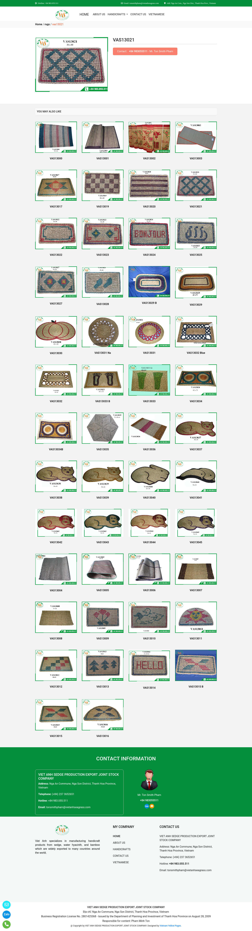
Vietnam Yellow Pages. (170, 925)
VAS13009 (103, 638)
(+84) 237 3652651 (63, 794)
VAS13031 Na (103, 352)
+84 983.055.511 (58, 800)
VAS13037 (196, 449)
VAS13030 (56, 353)
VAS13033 (149, 401)
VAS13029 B (149, 302)
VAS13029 (196, 304)
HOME (84, 14)
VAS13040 (149, 497)
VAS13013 (103, 686)
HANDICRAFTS (117, 14)
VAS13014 (149, 687)
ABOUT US (99, 14)
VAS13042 (56, 542)
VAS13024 (149, 254)
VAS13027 (56, 303)
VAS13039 (103, 497)
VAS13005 (103, 590)
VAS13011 (196, 638)
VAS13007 (196, 590)
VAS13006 (149, 590)
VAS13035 (103, 449)
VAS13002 (149, 158)
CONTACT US (138, 14)
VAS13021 (196, 206)
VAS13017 (56, 206)
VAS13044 (149, 542)
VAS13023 (103, 254)
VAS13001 (103, 158)
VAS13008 (56, 638)
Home (38, 24)
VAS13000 (56, 158)
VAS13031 (149, 352)
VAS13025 (196, 254)
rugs (47, 24)
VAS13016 (103, 736)
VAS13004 (56, 590)
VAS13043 (103, 542)
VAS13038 (56, 497)
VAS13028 (103, 304)
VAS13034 (196, 401)
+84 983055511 (138, 51)
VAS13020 (149, 206)
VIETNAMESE (156, 14)
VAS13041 (196, 497)
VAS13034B (56, 449)
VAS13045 (196, 542)
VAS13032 (56, 401)
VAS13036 (149, 449)
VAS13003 (196, 158)
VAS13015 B (196, 686)
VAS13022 (56, 254)
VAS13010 (149, 638)
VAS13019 (103, 206)
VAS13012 (56, 686)
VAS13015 (56, 736)
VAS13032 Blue (196, 352)
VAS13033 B (102, 401)
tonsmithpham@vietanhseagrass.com (68, 807)
